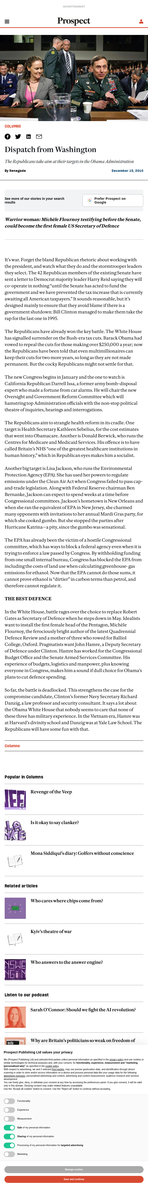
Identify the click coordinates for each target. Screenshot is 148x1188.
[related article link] (74, 802)
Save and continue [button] (74, 1179)
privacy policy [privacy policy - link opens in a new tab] (117, 1059)
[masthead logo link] (74, 21)
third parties (58, 1069)
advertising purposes (14, 1076)
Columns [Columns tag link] (13, 126)
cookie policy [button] (52, 1066)
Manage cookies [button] (74, 1169)
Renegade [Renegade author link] (17, 171)
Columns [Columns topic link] (12, 745)
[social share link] (39, 136)
